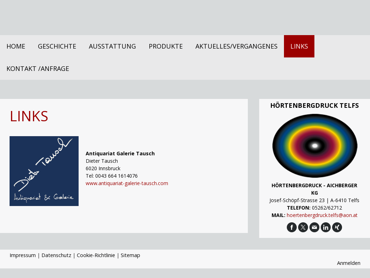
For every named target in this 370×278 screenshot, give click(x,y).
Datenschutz (56, 255)
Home (15, 46)
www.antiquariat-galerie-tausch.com (127, 183)
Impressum (23, 255)
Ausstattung (112, 46)
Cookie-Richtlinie (96, 255)
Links (299, 46)
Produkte (166, 46)
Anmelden (348, 263)
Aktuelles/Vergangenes (236, 46)
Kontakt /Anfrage (37, 68)
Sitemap (130, 255)
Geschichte (57, 46)
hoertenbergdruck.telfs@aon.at (322, 215)
